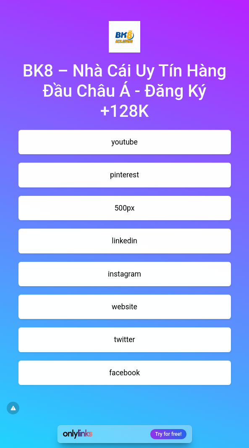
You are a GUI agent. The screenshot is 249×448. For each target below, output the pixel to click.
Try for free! (168, 434)
